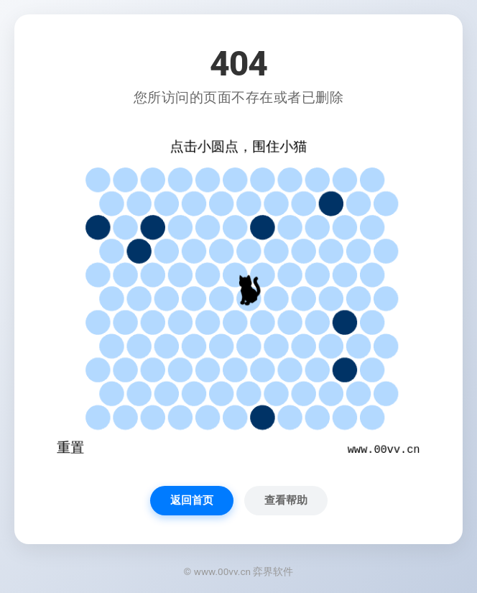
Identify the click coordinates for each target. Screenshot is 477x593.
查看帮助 (285, 500)
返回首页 (191, 500)
